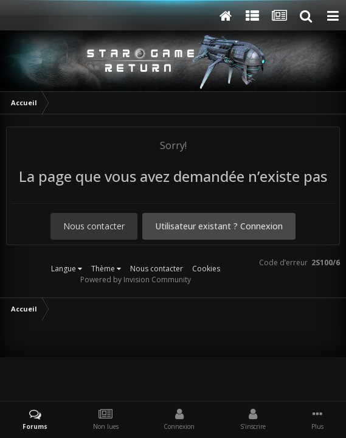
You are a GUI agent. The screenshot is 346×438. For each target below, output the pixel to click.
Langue (66, 268)
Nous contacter (94, 226)
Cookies (206, 268)
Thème (106, 268)
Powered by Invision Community (135, 279)
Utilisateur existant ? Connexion (219, 226)
